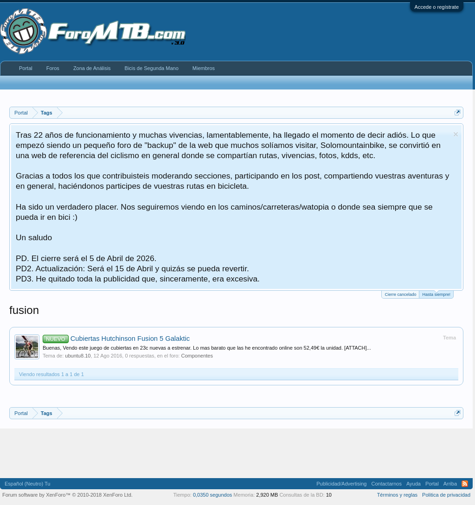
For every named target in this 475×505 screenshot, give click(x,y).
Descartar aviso (455, 134)
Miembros (204, 68)
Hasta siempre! (436, 294)
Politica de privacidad (446, 495)
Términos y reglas (397, 495)
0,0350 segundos (212, 495)
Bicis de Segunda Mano (152, 68)
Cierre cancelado (400, 294)
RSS (465, 483)
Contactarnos (386, 483)
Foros (52, 68)
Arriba (450, 483)
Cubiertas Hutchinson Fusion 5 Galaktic (116, 338)
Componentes (197, 355)
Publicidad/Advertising (341, 483)
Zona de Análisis (92, 68)
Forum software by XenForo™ (67, 495)
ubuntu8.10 (77, 355)
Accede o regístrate (437, 7)
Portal (25, 68)
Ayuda (413, 483)
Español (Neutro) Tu (27, 483)
